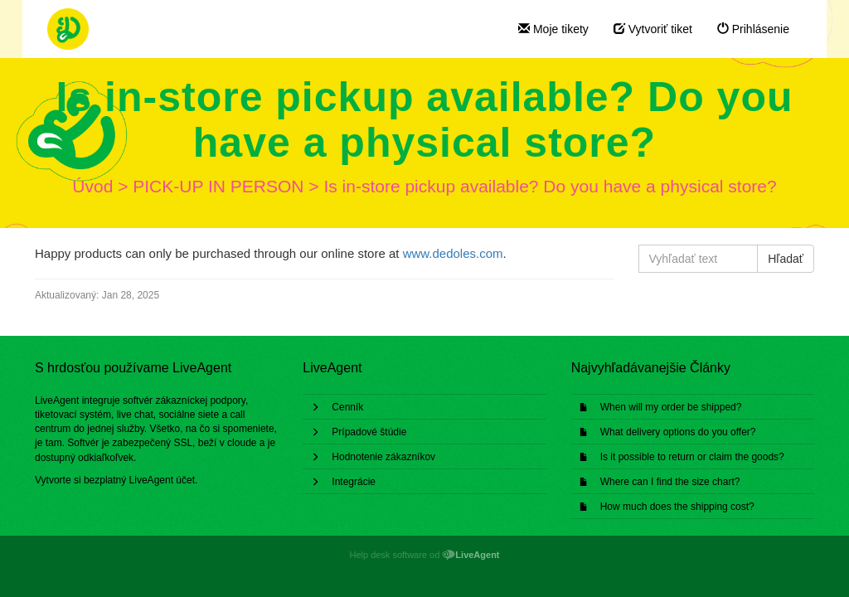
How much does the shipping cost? (677, 506)
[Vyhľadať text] (698, 259)
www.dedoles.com (453, 253)
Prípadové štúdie (369, 432)
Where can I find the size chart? (670, 482)
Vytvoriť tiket (653, 29)
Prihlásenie (753, 29)
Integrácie (354, 482)
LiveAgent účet (162, 480)
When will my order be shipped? (671, 407)
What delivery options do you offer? (678, 432)
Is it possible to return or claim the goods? (692, 457)
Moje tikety (553, 29)
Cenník (347, 407)
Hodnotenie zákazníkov (383, 457)
